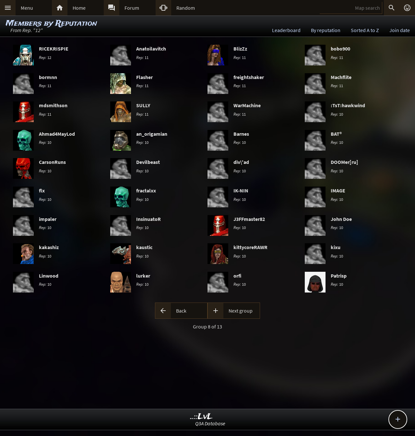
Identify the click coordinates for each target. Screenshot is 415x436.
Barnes (241, 134)
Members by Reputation (51, 23)
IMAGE (338, 190)
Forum (131, 8)
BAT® (336, 134)
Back (181, 310)
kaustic (144, 247)
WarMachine (247, 105)
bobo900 (340, 48)
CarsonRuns (52, 162)
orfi (237, 275)
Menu (27, 8)
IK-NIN (240, 190)
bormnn (48, 77)
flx (42, 190)
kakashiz (49, 247)
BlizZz (240, 48)
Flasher (144, 77)
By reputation (325, 30)
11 (142, 57)
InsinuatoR (148, 219)
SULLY (143, 105)
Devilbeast (148, 162)
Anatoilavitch (151, 48)
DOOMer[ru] (344, 162)
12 (45, 57)
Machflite (341, 77)
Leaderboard (286, 30)
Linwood (48, 275)
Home (79, 8)
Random (185, 8)
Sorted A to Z (365, 30)
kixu (335, 247)
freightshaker (248, 77)
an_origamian (151, 134)
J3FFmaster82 (249, 219)
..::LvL (201, 416)
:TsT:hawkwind (348, 105)
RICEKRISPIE (53, 48)
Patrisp (339, 275)
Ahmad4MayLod (57, 134)
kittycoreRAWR (250, 247)
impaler (47, 219)
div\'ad (241, 162)
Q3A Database (210, 423)
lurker (143, 275)
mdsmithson (53, 105)
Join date (399, 30)
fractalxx (146, 190)
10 (337, 114)
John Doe (341, 219)
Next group (241, 310)
